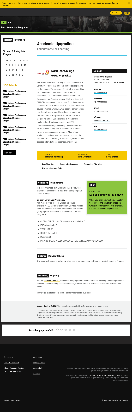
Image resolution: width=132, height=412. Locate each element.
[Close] (129, 3)
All (7, 60)
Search (114, 13)
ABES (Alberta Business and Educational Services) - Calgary (14, 94)
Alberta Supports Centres (14, 368)
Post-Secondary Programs (14, 27)
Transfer (52, 281)
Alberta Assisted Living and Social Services (105, 375)
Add (95, 13)
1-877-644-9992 (10, 371)
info (6, 22)
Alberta (8, 12)
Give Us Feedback (11, 363)
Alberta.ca (37, 357)
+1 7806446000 (100, 102)
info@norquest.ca (101, 111)
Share (89, 13)
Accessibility (38, 368)
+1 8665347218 (100, 93)
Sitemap (36, 374)
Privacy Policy (39, 363)
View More (8, 153)
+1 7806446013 (100, 130)
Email (59, 60)
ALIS (20, 12)
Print (106, 13)
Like (100, 12)
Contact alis (8, 357)
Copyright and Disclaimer (12, 400)
